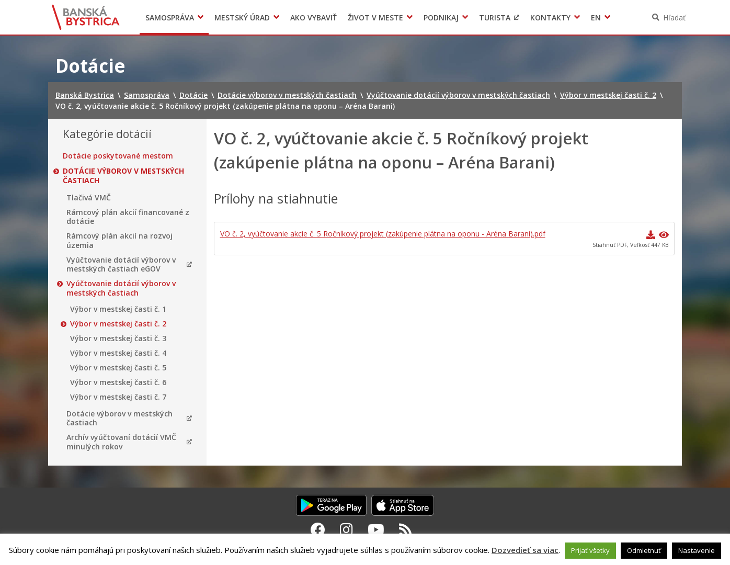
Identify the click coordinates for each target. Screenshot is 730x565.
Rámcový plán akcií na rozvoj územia (119, 240)
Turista (494, 17)
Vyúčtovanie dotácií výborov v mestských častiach (121, 288)
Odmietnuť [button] (644, 550)
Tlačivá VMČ (88, 197)
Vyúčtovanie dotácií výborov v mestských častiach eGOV (121, 264)
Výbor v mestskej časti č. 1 (118, 309)
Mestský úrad (242, 17)
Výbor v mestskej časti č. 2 (118, 324)
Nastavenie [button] (696, 550)
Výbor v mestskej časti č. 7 (118, 397)
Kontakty (550, 17)
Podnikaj (441, 17)
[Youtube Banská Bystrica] (376, 529)
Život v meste (375, 17)
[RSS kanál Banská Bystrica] (405, 529)
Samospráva (169, 17)
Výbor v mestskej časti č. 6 (118, 382)
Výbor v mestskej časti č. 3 (118, 338)
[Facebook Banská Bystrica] (318, 529)
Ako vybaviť (313, 17)
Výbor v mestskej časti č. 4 (118, 353)
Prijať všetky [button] (590, 550)
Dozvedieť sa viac (525, 550)
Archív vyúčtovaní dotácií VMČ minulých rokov (121, 442)
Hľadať (674, 17)
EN (596, 17)
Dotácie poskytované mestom (118, 156)
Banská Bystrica (86, 17)
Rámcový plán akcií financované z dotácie (127, 217)
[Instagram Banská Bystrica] (346, 529)
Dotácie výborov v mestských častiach (123, 175)
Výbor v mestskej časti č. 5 (118, 367)
